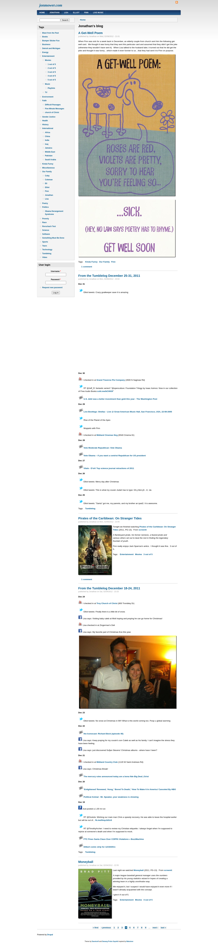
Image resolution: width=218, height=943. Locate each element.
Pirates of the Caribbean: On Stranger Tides (110, 518)
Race (44, 222)
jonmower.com (50, 5)
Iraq (46, 144)
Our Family (47, 172)
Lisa (66, 13)
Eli (46, 183)
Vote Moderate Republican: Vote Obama (103, 448)
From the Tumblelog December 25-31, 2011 (109, 275)
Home (42, 13)
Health (45, 121)
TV (46, 92)
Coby (47, 176)
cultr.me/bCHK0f (105, 391)
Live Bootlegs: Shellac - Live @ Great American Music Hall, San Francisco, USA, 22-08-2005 (128, 412)
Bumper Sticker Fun (50, 41)
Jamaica (48, 148)
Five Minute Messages (54, 109)
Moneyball (85, 861)
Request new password (52, 287)
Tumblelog (46, 253)
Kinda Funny (47, 164)
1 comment (86, 267)
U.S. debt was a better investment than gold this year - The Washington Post (120, 399)
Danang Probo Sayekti (110, 941)
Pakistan (48, 156)
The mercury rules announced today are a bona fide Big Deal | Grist (116, 776)
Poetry (45, 203)
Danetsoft (95, 941)
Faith (44, 101)
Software (46, 234)
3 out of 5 (52, 72)
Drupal (50, 935)
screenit (143, 530)
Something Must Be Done (53, 238)
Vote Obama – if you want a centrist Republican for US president (115, 455)
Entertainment (48, 56)
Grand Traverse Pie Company (110, 380)
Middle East (50, 152)
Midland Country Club (107, 762)
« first (95, 927)
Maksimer (129, 941)
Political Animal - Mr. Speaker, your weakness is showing (111, 797)
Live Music (98, 13)
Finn (86, 13)
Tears (44, 246)
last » (163, 927)
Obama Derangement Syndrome (54, 212)
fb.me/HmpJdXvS (103, 820)
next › (155, 927)
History (45, 125)
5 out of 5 (52, 80)
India (47, 140)
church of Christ (52, 112)
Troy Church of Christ (106, 603)
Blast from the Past (50, 33)
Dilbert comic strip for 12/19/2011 (100, 847)
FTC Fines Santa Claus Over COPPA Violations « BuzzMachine (114, 839)
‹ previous (106, 927)
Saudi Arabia (50, 160)
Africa (47, 132)
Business (46, 44)
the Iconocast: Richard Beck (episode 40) (100, 734)
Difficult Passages (53, 105)
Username (56, 271)
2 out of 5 (52, 68)
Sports (45, 242)
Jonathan (54, 13)
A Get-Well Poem (90, 33)
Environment (47, 97)
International (47, 128)
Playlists (51, 88)
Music (47, 84)
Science (45, 230)
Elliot (76, 13)
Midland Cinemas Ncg (107, 435)
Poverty (45, 219)
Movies (48, 60)
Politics (45, 207)
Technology (47, 250)
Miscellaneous (48, 168)
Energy (45, 52)
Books (45, 37)
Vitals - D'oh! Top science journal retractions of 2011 (109, 468)
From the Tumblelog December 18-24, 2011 (109, 588)
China (47, 136)
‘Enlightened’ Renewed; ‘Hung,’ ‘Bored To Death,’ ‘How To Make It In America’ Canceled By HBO (130, 789)
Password (56, 279)
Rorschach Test (49, 226)
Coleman (49, 180)
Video (44, 257)
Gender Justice (48, 117)
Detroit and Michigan (51, 48)
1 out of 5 (52, 64)
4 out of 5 (52, 76)
